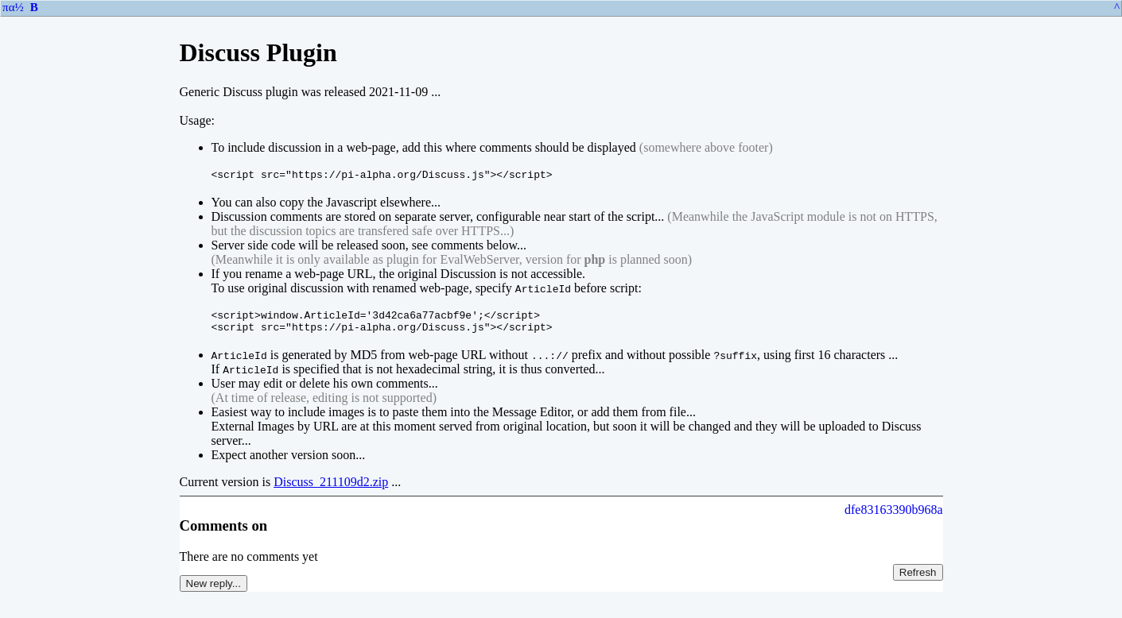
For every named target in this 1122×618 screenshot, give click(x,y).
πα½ (13, 7)
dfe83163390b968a (893, 516)
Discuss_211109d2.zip (331, 489)
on (259, 532)
